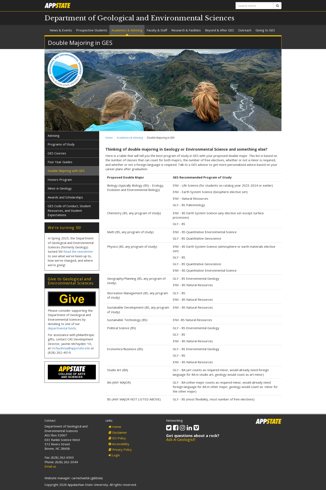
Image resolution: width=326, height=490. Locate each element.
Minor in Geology (60, 188)
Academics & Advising (126, 30)
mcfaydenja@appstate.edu (71, 348)
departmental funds (62, 328)
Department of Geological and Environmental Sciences (139, 18)
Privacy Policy (120, 449)
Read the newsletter (78, 251)
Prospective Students (91, 30)
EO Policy (117, 438)
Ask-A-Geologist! (180, 439)
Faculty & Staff (157, 30)
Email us (50, 466)
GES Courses (57, 153)
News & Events (61, 30)
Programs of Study (61, 144)
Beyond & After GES (219, 30)
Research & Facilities (186, 30)
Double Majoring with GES (66, 171)
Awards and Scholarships (65, 197)
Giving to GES (265, 30)
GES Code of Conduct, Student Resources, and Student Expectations (69, 210)
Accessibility (119, 444)
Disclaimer (118, 432)
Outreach (244, 30)
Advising (53, 135)
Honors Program (60, 179)
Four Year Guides (60, 162)
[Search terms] (255, 5)
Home (109, 137)
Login (114, 455)
